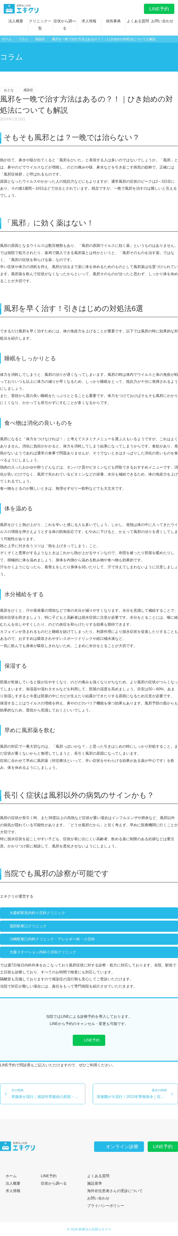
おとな (9, 90)
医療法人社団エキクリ (95, 1229)
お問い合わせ (162, 21)
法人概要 (15, 21)
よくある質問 (138, 21)
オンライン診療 (118, 1146)
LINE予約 (159, 8)
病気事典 (113, 21)
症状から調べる (65, 24)
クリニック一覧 (40, 24)
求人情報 (89, 21)
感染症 (28, 90)
